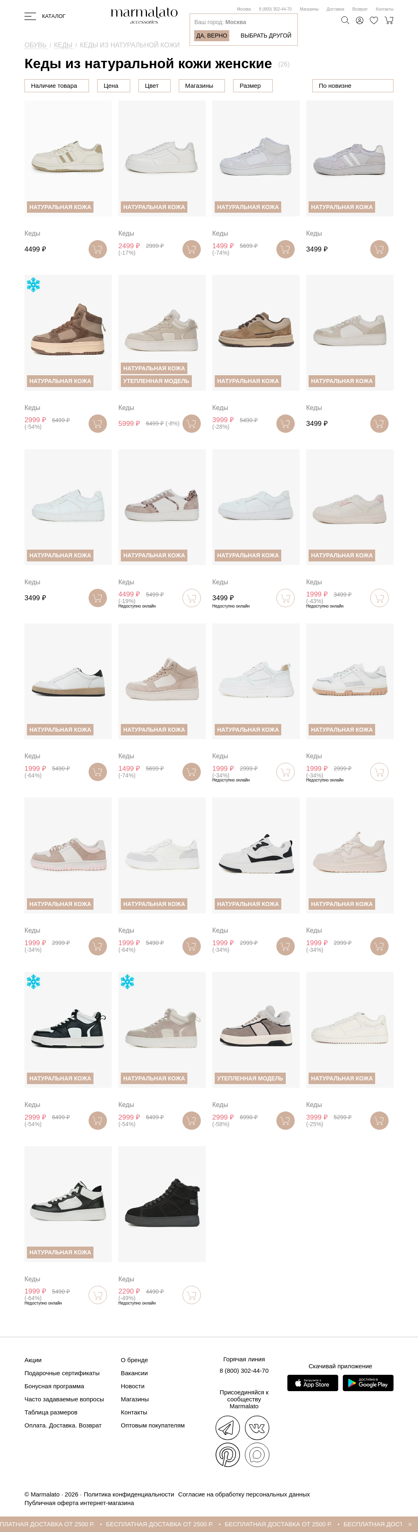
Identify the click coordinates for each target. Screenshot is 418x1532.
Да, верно (211, 35)
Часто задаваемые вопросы (64, 1399)
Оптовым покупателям (153, 1425)
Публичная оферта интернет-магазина (79, 1502)
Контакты (385, 9)
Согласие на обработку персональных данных (244, 1494)
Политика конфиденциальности (129, 1494)
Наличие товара (54, 85)
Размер (250, 85)
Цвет (152, 85)
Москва (244, 9)
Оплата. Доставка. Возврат (63, 1425)
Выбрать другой (266, 35)
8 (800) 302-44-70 (275, 9)
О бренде (134, 1359)
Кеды (32, 233)
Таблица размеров (51, 1412)
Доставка (335, 9)
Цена (111, 85)
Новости (133, 1386)
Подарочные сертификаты (62, 1372)
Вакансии (134, 1372)
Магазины (309, 9)
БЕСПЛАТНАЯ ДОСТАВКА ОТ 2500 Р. (59, 1524)
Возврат (360, 9)
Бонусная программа (54, 1386)
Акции (33, 1359)
